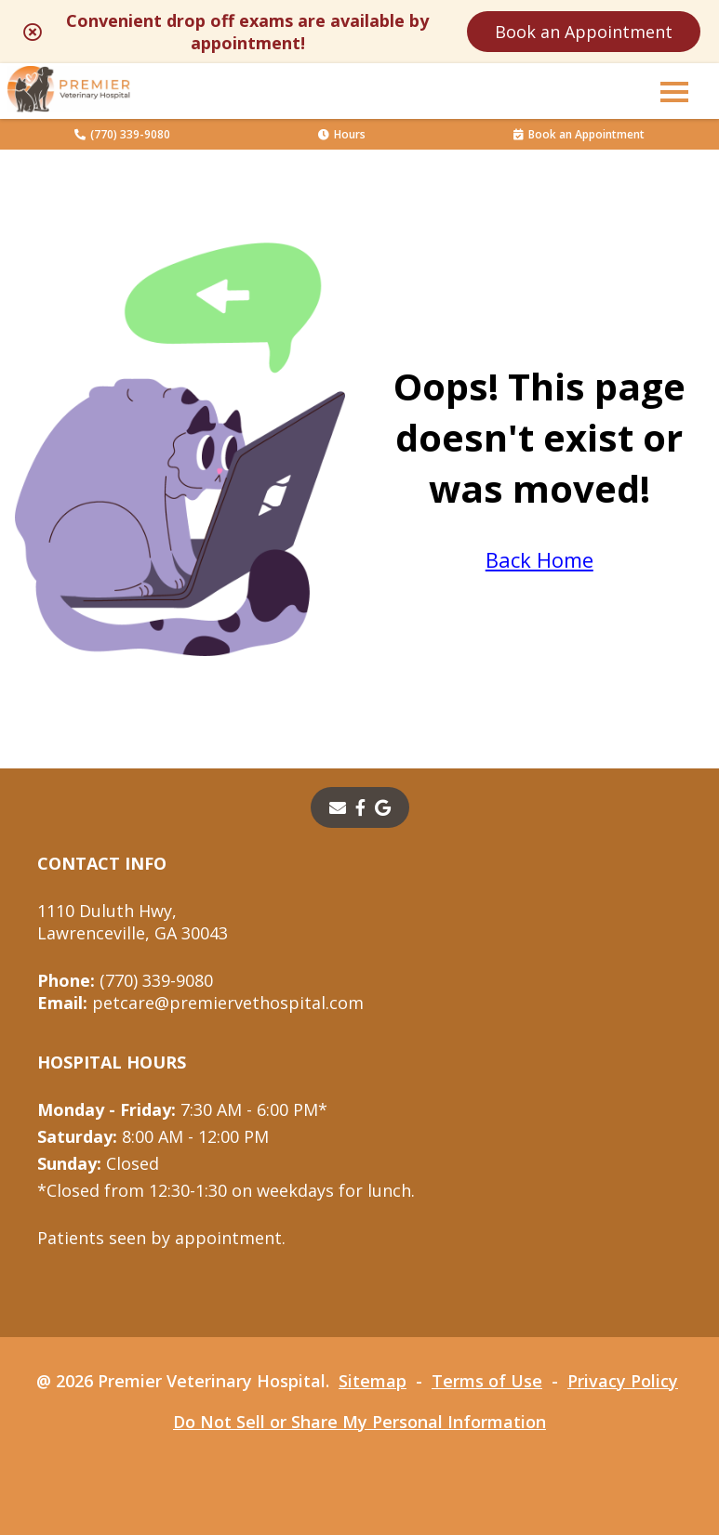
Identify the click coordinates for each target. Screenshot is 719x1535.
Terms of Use (487, 1381)
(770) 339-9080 (122, 134)
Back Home (539, 559)
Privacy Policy (622, 1381)
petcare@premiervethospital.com (200, 1002)
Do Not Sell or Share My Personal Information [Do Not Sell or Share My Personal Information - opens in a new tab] (359, 1421)
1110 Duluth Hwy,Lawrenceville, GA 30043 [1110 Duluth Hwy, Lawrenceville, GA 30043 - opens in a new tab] (132, 921)
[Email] (337, 807)
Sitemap (372, 1381)
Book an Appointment (583, 31)
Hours (342, 134)
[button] (674, 91)
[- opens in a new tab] (360, 807)
